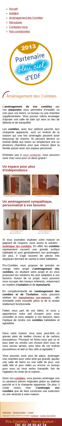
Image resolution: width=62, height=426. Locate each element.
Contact (31, 413)
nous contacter (32, 155)
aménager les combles (16, 246)
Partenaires (6, 413)
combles (19, 378)
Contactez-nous (18, 27)
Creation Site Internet (48, 416)
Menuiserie (15, 22)
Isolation (14, 13)
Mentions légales (19, 413)
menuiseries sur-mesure (34, 297)
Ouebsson (35, 416)
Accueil (13, 8)
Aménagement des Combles (26, 18)
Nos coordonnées (19, 31)
